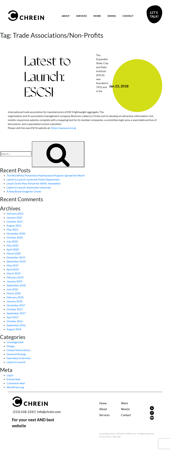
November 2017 (16, 305)
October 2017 (15, 309)
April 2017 (13, 317)
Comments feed (16, 383)
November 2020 (16, 233)
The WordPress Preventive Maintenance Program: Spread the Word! (46, 175)
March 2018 (14, 293)
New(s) (112, 15)
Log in (10, 375)
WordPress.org (15, 387)
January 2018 (14, 301)
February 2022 (15, 213)
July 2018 (12, 289)
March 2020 (14, 253)
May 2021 (12, 229)
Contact (128, 15)
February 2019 (15, 277)
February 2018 (15, 297)
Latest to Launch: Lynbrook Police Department (33, 179)
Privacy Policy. (105, 436)
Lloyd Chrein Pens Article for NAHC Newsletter (34, 183)
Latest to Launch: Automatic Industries (29, 187)
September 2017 (16, 313)
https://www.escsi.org (63, 127)
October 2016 (15, 321)
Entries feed (13, 379)
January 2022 (14, 217)
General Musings (16, 354)
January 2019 (14, 281)
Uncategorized (15, 342)
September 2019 (16, 261)
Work (97, 15)
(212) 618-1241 (24, 412)
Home (103, 403)
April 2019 (13, 269)
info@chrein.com (49, 412)
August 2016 (14, 329)
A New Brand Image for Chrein (24, 191)
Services (81, 15)
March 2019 (14, 273)
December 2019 (16, 257)
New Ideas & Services (19, 358)
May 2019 (12, 265)
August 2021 (14, 225)
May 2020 (12, 245)
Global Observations (18, 350)
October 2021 (15, 221)
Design (11, 346)
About (66, 15)
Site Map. (117, 436)
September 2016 (16, 325)
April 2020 (13, 249)
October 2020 (15, 237)
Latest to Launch (16, 362)
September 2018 (16, 285)
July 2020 (12, 241)
